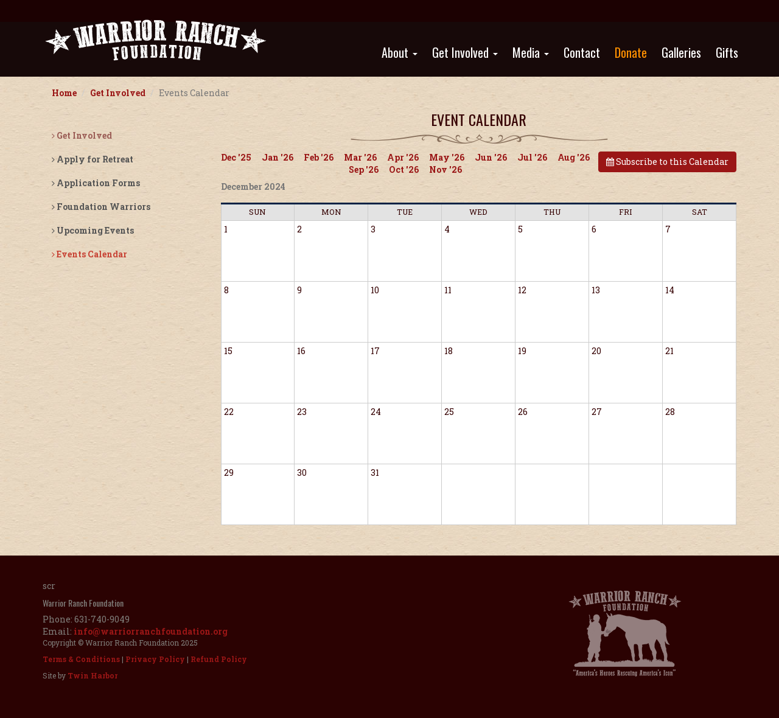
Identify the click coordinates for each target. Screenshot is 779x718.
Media (530, 52)
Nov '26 (445, 169)
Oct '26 (404, 169)
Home (64, 93)
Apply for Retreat (92, 159)
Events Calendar (89, 254)
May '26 (446, 157)
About (399, 52)
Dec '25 (236, 157)
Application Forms (96, 183)
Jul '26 (532, 157)
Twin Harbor (92, 675)
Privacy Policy (155, 659)
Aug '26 (573, 157)
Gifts (727, 52)
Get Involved (465, 52)
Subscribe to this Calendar (667, 161)
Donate (631, 52)
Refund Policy (218, 659)
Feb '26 (319, 157)
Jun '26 (491, 157)
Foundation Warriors (101, 206)
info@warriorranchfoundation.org (151, 631)
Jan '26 (277, 157)
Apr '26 (403, 157)
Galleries (681, 52)
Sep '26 (364, 169)
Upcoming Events (93, 230)
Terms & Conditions (81, 659)
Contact (582, 52)
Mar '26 (360, 157)
